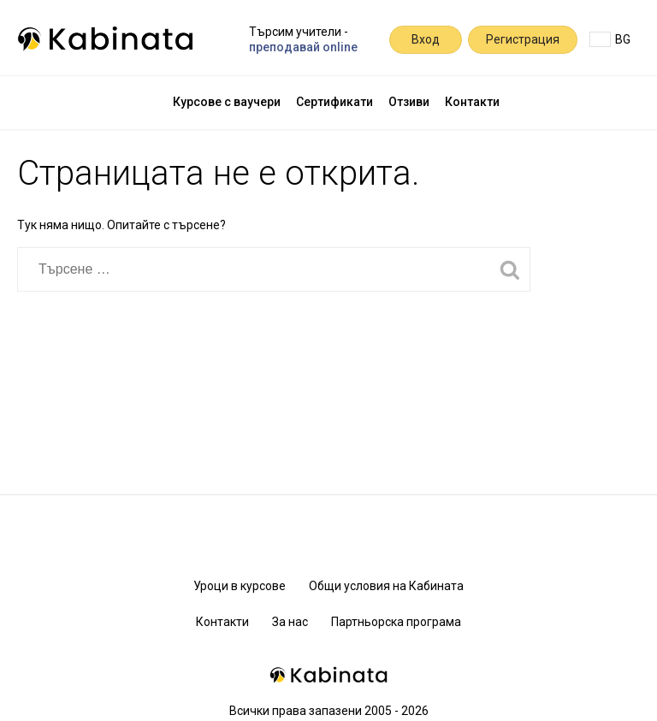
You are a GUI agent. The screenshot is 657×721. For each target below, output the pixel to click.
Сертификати (334, 102)
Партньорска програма (396, 622)
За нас (290, 622)
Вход (425, 39)
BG (609, 39)
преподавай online (303, 47)
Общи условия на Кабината (386, 586)
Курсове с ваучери (227, 102)
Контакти (472, 102)
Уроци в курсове (239, 586)
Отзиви (408, 102)
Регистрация (522, 39)
